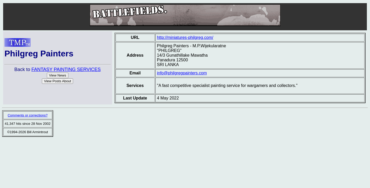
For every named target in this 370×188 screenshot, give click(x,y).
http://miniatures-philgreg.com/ (185, 37)
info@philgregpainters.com (182, 73)
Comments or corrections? (27, 115)
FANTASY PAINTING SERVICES (66, 69)
